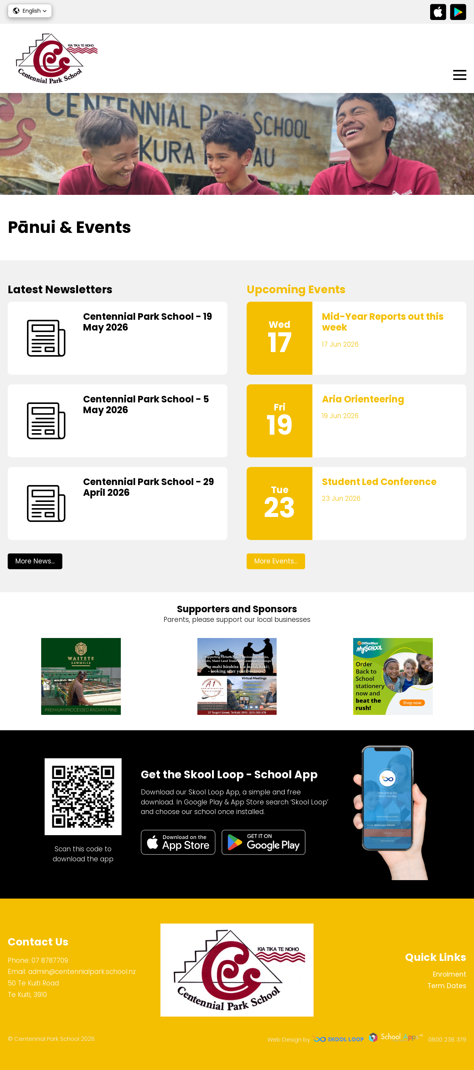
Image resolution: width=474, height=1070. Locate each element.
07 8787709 (50, 960)
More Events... (275, 561)
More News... (35, 561)
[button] (30, 10)
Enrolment (449, 974)
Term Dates (446, 985)
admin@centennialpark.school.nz (82, 971)
